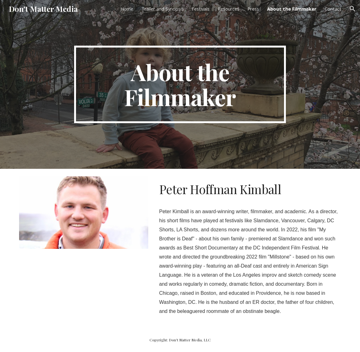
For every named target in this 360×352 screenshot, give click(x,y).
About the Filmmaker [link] (292, 9)
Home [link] (126, 9)
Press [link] (253, 9)
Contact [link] (333, 9)
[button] (352, 8)
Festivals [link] (201, 9)
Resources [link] (228, 9)
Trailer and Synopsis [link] (162, 9)
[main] (180, 84)
